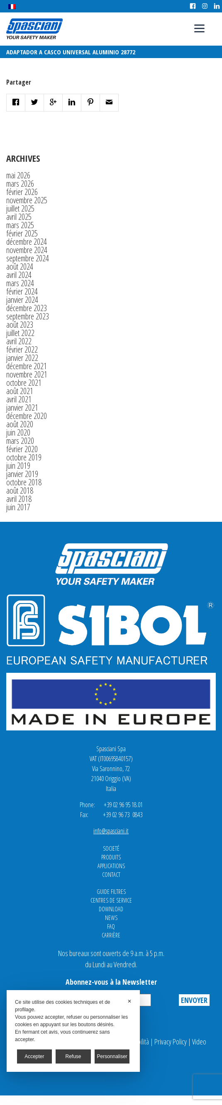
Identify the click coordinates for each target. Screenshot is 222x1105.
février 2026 (22, 191)
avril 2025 (19, 216)
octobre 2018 (23, 482)
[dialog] (73, 1031)
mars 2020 (20, 440)
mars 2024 (20, 283)
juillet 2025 (20, 208)
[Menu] (199, 28)
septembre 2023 (27, 316)
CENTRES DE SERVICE (111, 900)
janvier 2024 (22, 299)
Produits (111, 857)
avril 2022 (19, 341)
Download (111, 909)
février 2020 (22, 449)
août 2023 (19, 324)
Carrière (111, 935)
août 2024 (19, 266)
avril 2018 (19, 498)
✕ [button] (129, 1001)
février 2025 (22, 233)
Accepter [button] (34, 1056)
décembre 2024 (26, 241)
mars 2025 (20, 225)
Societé (111, 848)
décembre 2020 (26, 415)
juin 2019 (18, 465)
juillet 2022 (20, 332)
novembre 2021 (26, 374)
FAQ (111, 926)
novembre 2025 (26, 200)
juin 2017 (18, 507)
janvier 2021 (22, 407)
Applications (111, 866)
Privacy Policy (170, 1042)
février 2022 (22, 349)
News (111, 918)
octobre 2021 (23, 382)
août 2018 (19, 490)
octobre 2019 (23, 457)
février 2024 (22, 291)
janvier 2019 (22, 473)
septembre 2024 (27, 258)
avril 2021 (19, 399)
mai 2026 (18, 175)
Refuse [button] (73, 1056)
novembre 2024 (26, 250)
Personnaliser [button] (112, 1056)
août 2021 (19, 391)
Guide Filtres (111, 892)
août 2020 (19, 424)
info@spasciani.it (111, 830)
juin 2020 (18, 432)
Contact (111, 875)
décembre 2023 (26, 308)
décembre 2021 (26, 366)
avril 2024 (19, 274)
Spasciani (34, 28)
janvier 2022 (22, 357)
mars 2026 (20, 183)
